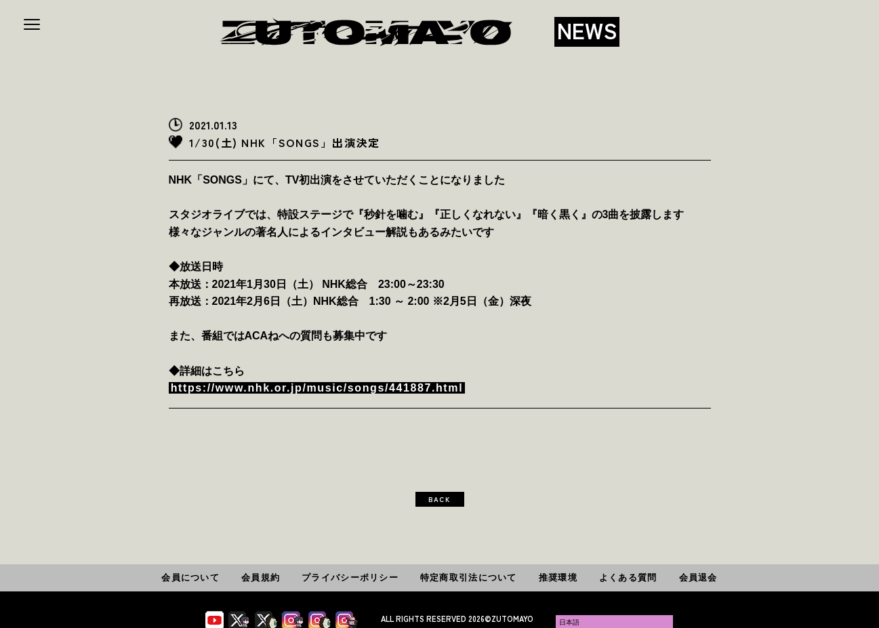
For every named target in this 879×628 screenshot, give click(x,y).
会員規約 (260, 577)
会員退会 (698, 577)
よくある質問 (628, 577)
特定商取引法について (468, 577)
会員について (190, 577)
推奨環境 (558, 577)
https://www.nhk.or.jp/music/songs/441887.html (317, 388)
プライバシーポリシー (350, 577)
